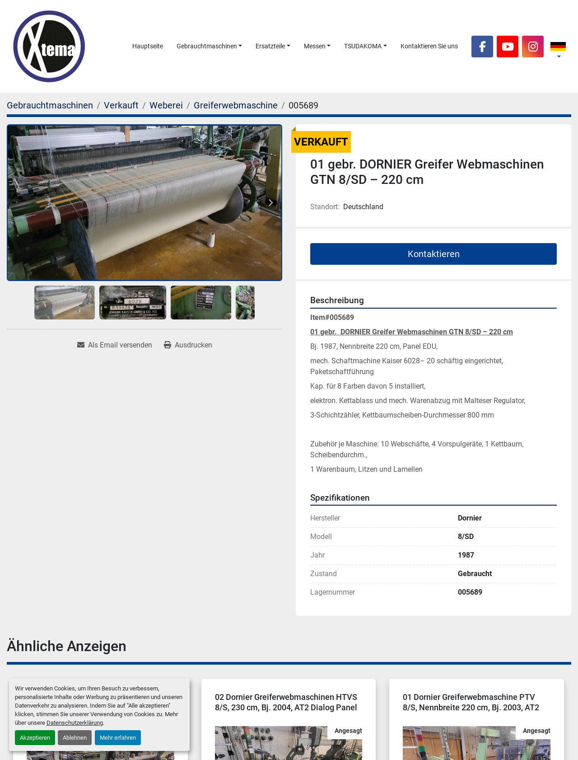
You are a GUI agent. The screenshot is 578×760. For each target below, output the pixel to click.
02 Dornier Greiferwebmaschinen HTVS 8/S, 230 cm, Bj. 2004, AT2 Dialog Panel (286, 702)
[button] (209, 46)
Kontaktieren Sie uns (429, 46)
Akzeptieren (35, 737)
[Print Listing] (188, 345)
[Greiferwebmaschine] (236, 105)
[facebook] (482, 46)
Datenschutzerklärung (75, 722)
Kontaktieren (434, 254)
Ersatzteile (270, 46)
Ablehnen (75, 737)
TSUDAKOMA (363, 46)
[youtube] (507, 46)
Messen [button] (315, 46)
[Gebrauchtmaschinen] (50, 105)
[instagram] (533, 46)
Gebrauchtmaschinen (207, 46)
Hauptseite (147, 46)
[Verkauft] (121, 105)
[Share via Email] (114, 345)
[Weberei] (166, 105)
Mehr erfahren (118, 737)
